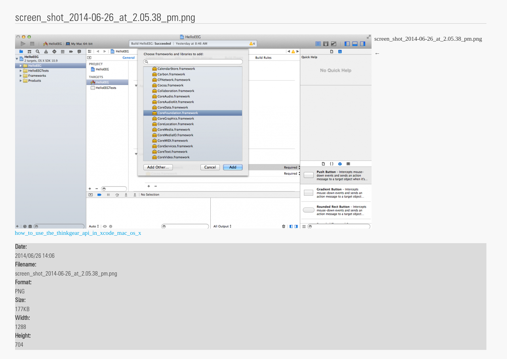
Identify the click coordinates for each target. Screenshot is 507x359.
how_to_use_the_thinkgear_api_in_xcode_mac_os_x (78, 233)
